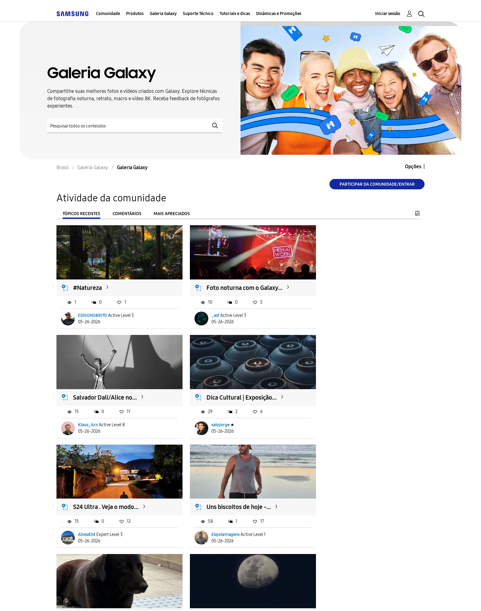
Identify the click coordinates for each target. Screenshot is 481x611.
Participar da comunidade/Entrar (377, 184)
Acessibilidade (84, 598)
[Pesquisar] (134, 126)
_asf (207, 311)
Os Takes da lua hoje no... (231, 496)
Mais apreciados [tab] (172, 213)
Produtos (135, 13)
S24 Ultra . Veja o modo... (231, 390)
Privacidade (203, 598)
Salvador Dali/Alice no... (355, 284)
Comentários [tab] (127, 213)
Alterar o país (286, 598)
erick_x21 (338, 524)
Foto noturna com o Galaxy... (236, 284)
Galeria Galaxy (163, 13)
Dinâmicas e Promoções (278, 13)
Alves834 (212, 417)
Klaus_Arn (338, 311)
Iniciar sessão (387, 13)
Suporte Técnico (198, 13)
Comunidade (108, 13)
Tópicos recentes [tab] (81, 213)
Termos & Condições (145, 598)
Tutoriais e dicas (235, 13)
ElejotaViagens (343, 417)
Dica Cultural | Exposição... (108, 390)
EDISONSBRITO (92, 311)
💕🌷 (331, 496)
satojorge (87, 417)
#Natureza (87, 284)
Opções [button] (413, 166)
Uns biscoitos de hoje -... (356, 390)
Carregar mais (78, 561)
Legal (243, 598)
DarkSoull (87, 524)
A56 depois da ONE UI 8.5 (107, 496)
